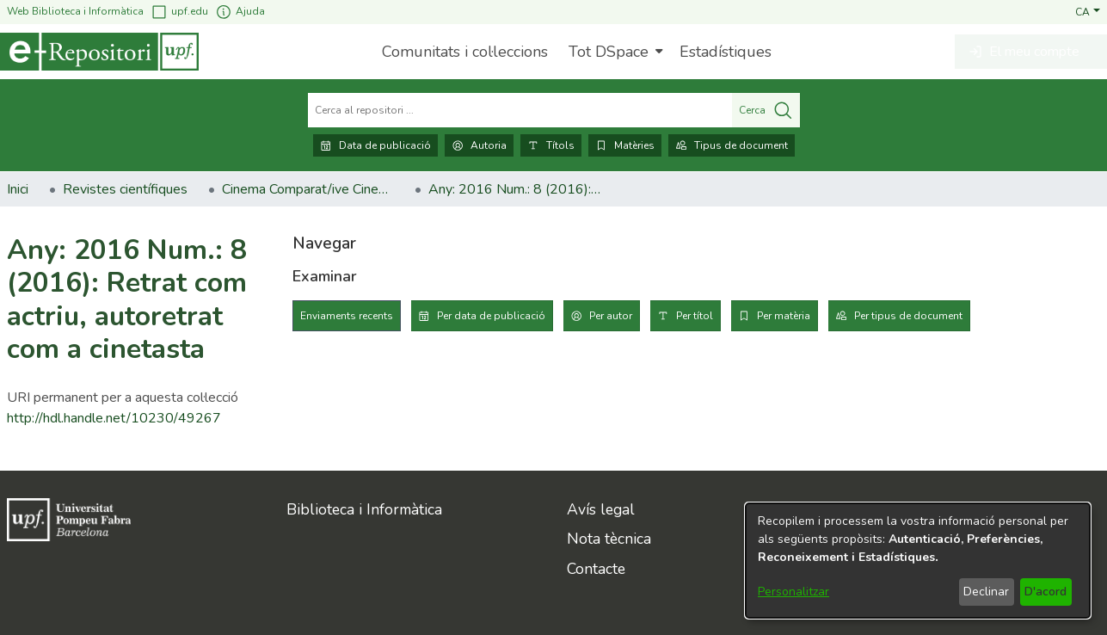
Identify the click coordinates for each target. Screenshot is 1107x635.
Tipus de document (731, 145)
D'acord (1045, 591)
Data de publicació (375, 145)
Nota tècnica (609, 538)
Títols (551, 145)
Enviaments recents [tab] (346, 316)
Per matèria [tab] (783, 316)
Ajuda (240, 11)
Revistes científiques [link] (125, 189)
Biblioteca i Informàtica (364, 509)
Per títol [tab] (694, 316)
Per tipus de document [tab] (908, 316)
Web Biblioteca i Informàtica (75, 11)
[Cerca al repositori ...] (520, 110)
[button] (1087, 11)
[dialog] (918, 560)
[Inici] (99, 51)
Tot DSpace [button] (609, 51)
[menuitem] (613, 51)
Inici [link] (17, 189)
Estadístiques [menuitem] (726, 51)
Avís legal (601, 509)
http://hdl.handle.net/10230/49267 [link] (114, 418)
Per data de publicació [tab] (491, 316)
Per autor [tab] (610, 316)
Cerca (766, 110)
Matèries (625, 145)
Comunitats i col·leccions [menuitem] (465, 51)
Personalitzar (793, 591)
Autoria (479, 145)
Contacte (596, 568)
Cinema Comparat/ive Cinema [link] (308, 189)
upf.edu (179, 11)
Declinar (986, 591)
